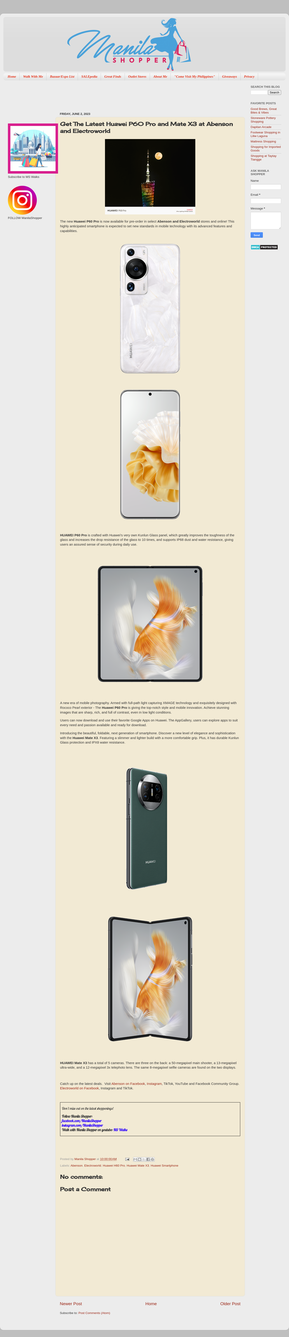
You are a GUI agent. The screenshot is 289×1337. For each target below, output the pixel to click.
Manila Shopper (86, 1159)
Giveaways (229, 76)
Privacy (249, 76)
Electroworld (92, 1165)
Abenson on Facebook (128, 1084)
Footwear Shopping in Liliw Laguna (265, 134)
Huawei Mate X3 (138, 1165)
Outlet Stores (137, 76)
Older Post (230, 1303)
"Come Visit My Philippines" (194, 76)
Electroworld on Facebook (79, 1088)
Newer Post (71, 1303)
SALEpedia (89, 76)
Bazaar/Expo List (62, 76)
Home (12, 76)
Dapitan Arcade (261, 127)
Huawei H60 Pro (114, 1165)
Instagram (154, 1084)
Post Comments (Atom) (94, 1313)
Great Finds (112, 76)
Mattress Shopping (263, 141)
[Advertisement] (142, 94)
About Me (160, 76)
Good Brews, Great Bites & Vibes (264, 110)
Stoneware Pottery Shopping (263, 119)
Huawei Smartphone (164, 1165)
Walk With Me (33, 76)
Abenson (77, 1165)
